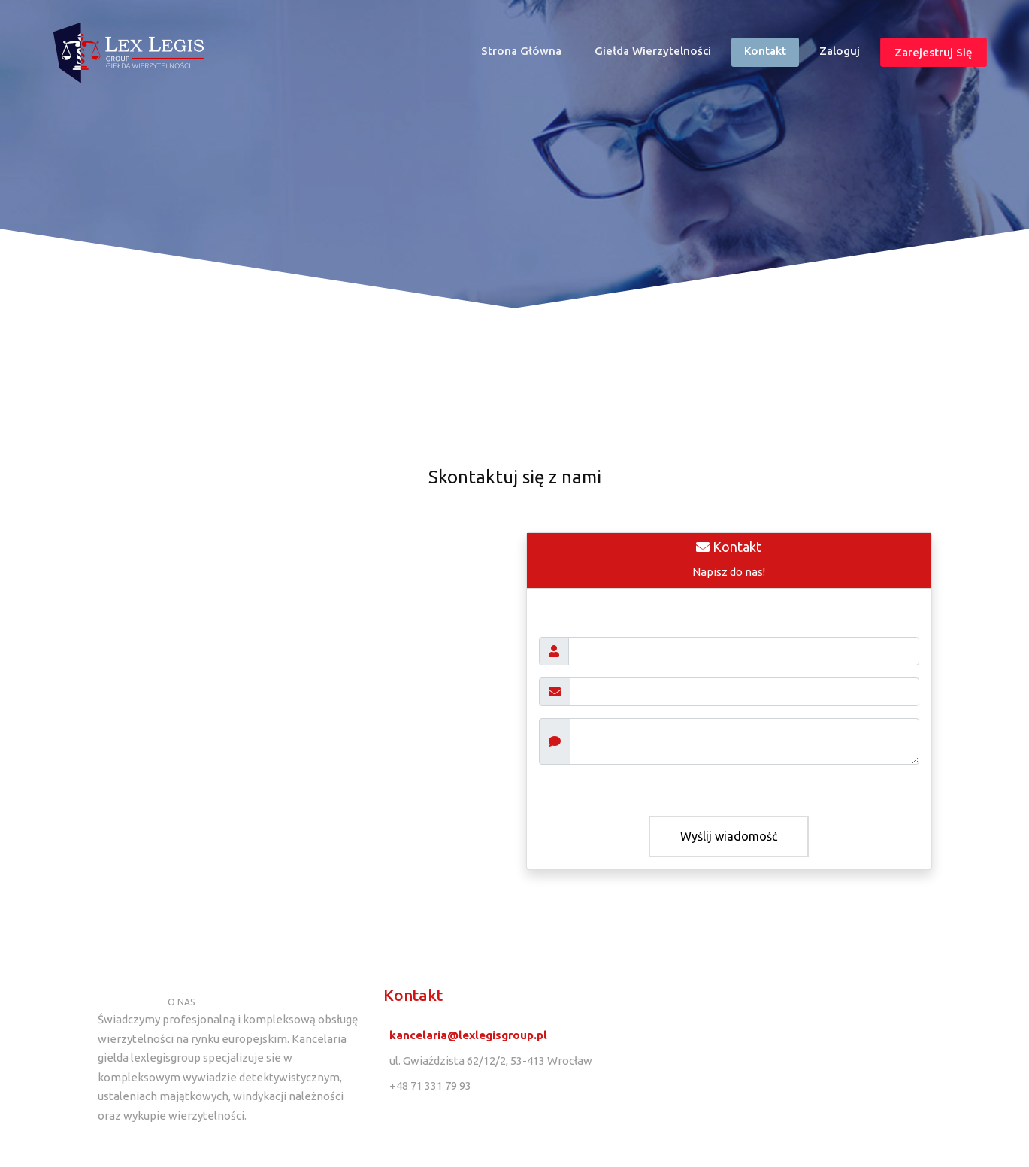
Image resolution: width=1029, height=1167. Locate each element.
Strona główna (527, 54)
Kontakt (765, 50)
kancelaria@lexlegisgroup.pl (468, 1035)
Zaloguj (839, 50)
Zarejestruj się (933, 52)
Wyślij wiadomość (728, 836)
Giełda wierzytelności (653, 50)
